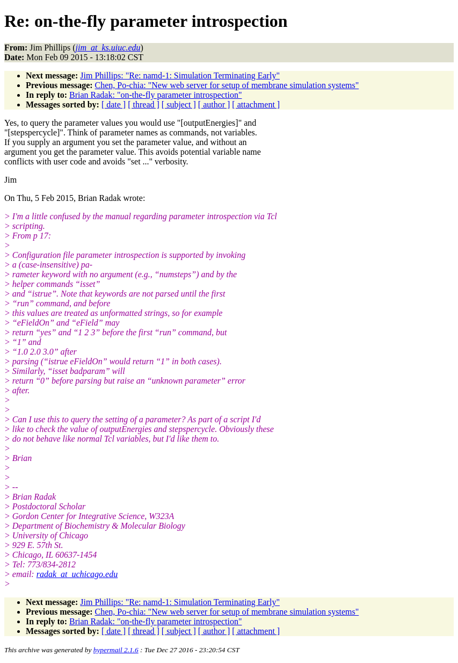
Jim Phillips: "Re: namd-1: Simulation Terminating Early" (180, 75)
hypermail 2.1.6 (116, 650)
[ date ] (113, 104)
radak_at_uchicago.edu (77, 574)
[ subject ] (179, 104)
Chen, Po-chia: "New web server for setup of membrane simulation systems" (227, 85)
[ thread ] (143, 104)
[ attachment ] (256, 104)
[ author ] (214, 104)
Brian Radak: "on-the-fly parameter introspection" (155, 94)
